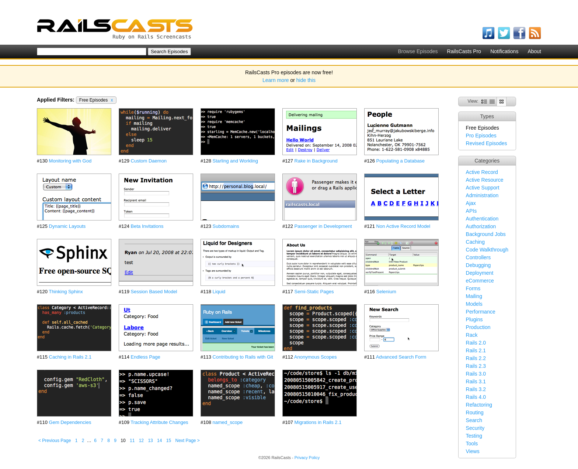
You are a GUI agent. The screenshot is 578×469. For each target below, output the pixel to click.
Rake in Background (316, 161)
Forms (473, 288)
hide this (306, 80)
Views (473, 451)
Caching (475, 242)
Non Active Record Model (403, 226)
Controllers (478, 257)
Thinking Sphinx (66, 291)
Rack (472, 335)
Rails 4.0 (476, 397)
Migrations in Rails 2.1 (318, 422)
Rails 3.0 (476, 374)
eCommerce (480, 281)
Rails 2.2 (476, 358)
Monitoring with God (70, 161)
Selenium (386, 291)
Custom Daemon (149, 161)
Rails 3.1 (476, 381)
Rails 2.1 (476, 350)
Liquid (219, 291)
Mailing (474, 296)
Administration (482, 195)
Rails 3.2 (476, 389)
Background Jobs (486, 234)
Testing (474, 436)
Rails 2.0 (476, 343)
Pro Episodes (481, 135)
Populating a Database (400, 161)
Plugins (474, 319)
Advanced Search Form (401, 357)
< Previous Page (54, 440)
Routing (475, 412)
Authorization (481, 226)
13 (150, 440)
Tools (472, 443)
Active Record (482, 172)
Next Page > (187, 440)
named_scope (228, 422)
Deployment (480, 273)
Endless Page (145, 357)
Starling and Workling (235, 161)
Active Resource (485, 180)
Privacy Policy (307, 457)
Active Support (482, 188)
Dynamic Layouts (67, 226)
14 (159, 440)
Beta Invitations (147, 226)
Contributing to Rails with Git (243, 357)
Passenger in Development (323, 226)
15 (168, 440)
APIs (471, 211)
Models (474, 304)
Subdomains (226, 226)
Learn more (275, 80)
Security (475, 428)
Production (478, 327)
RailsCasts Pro (464, 51)
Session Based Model (154, 291)
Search (474, 420)
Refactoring (479, 405)
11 (132, 440)
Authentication (482, 219)
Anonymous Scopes (315, 357)
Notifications (504, 51)
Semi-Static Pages (314, 291)
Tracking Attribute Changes (159, 422)
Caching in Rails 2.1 (70, 357)
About (534, 51)
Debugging (478, 265)
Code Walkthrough (487, 250)
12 (141, 440)
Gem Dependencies (70, 422)
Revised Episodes (486, 143)
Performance (480, 312)
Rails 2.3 (476, 366)
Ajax (471, 203)
